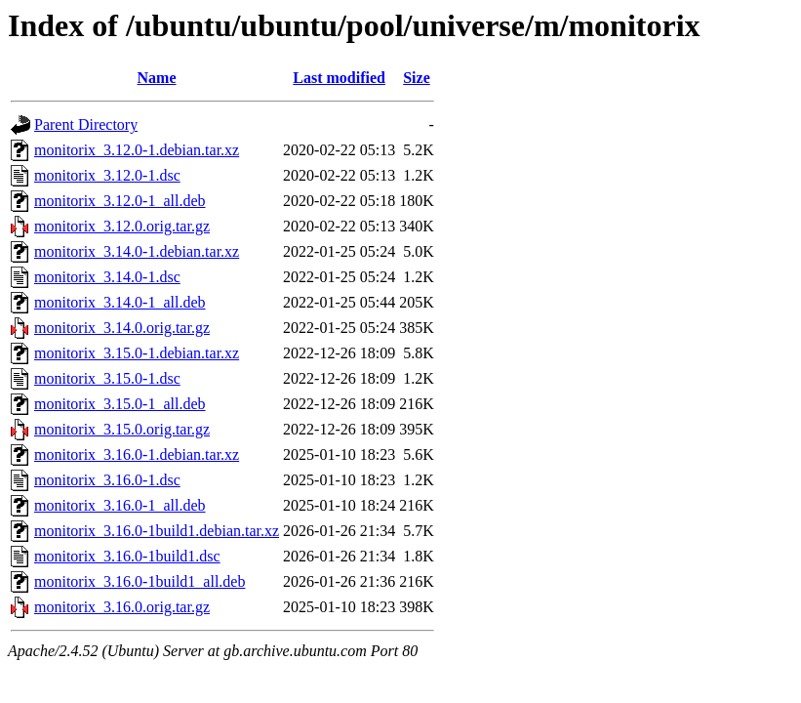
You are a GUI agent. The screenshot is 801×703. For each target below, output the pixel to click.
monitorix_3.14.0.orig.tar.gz (122, 327)
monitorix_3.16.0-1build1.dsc (127, 556)
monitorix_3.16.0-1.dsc (107, 480)
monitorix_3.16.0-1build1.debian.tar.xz (156, 530)
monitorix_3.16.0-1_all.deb (120, 505)
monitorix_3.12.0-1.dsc (107, 175)
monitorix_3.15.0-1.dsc (107, 378)
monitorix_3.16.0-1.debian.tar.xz (136, 454)
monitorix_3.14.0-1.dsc (107, 277)
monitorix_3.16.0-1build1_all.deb (139, 581)
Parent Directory (86, 124)
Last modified (339, 77)
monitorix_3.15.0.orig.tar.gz (122, 429)
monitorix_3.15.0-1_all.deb (120, 403)
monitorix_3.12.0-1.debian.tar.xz (136, 150)
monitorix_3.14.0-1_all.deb (120, 302)
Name (157, 77)
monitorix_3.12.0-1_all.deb (120, 200)
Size (416, 77)
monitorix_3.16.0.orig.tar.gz (122, 607)
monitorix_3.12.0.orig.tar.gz (122, 226)
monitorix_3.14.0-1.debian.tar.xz (136, 251)
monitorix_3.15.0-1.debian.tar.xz (136, 353)
